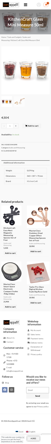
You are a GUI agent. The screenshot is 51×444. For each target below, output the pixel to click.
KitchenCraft (32, 181)
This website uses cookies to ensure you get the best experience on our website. (12, 439)
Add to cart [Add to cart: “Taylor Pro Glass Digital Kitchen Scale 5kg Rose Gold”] (35, 303)
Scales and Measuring (17, 148)
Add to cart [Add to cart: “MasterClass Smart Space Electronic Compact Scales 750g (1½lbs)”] (10, 307)
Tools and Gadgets (14, 37)
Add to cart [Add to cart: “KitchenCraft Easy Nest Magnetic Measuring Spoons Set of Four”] (10, 253)
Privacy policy (43, 406)
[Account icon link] (39, 5)
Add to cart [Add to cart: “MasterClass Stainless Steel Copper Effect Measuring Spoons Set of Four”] (35, 251)
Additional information (14, 163)
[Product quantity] (10, 126)
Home (3, 37)
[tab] (25, 162)
